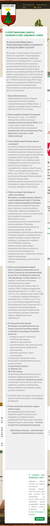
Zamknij (39, 519)
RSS (24, 7)
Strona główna (28, 5)
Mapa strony (41, 5)
